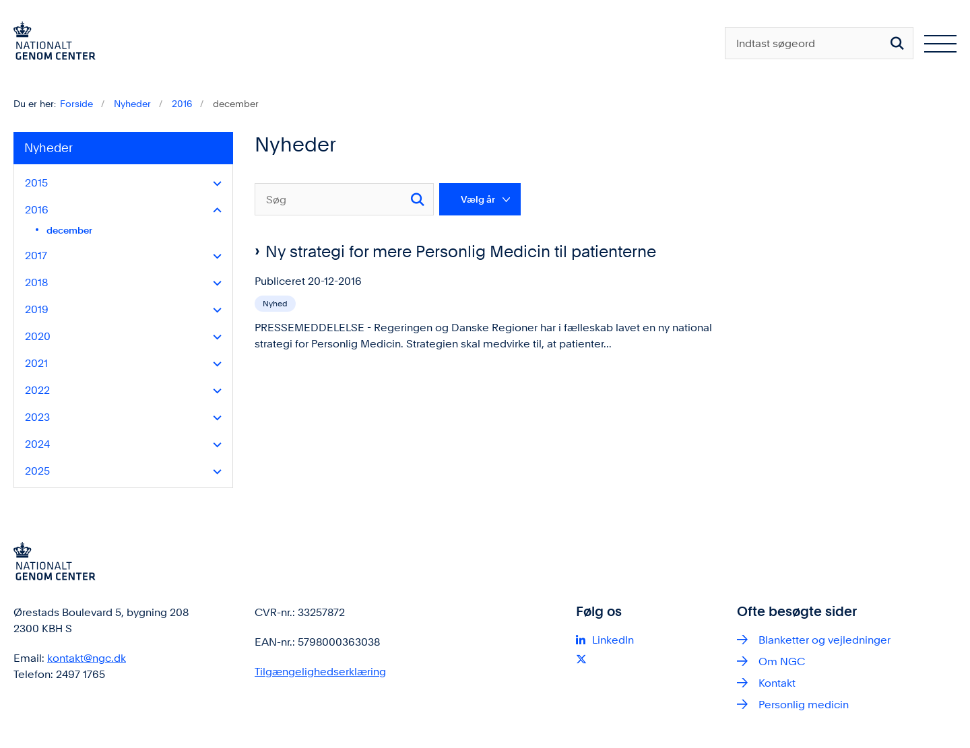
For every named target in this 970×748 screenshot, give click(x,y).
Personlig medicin (803, 704)
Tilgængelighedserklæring (320, 671)
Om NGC (781, 661)
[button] (214, 183)
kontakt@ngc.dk (86, 658)
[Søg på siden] (897, 43)
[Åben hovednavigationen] (940, 43)
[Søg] (344, 199)
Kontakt (777, 683)
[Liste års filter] (480, 199)
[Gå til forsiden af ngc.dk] (54, 43)
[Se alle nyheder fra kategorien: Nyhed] (276, 302)
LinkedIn (613, 640)
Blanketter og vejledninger (824, 640)
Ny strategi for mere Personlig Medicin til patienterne (460, 251)
